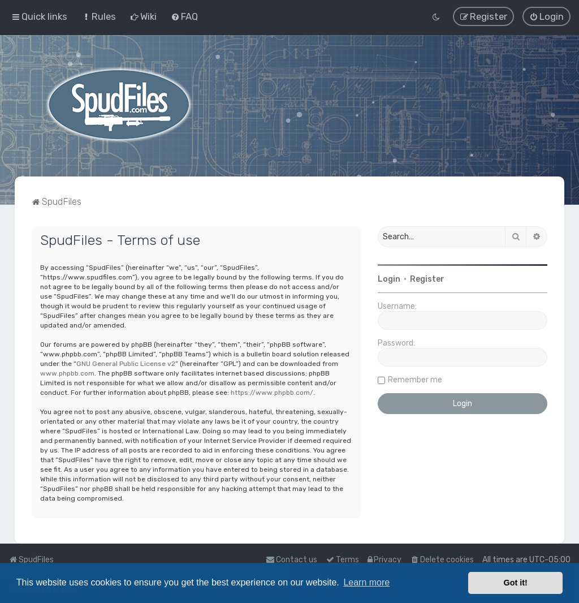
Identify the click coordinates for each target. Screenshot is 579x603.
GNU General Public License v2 (125, 363)
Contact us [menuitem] (291, 560)
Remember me (415, 379)
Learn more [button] (366, 582)
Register (427, 278)
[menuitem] (99, 16)
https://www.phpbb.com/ (272, 392)
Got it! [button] (516, 582)
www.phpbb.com (67, 373)
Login (389, 278)
